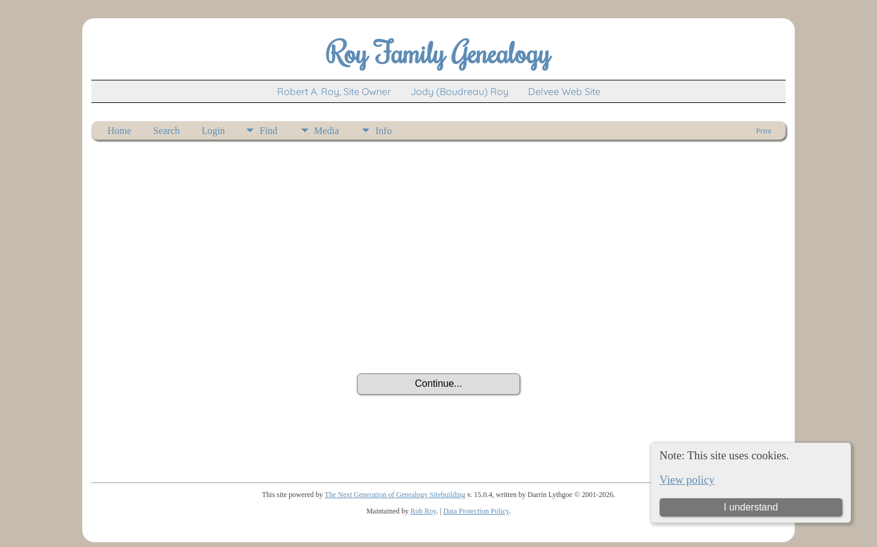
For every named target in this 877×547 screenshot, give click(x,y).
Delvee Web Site (564, 91)
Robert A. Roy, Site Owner (334, 91)
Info (383, 130)
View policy (687, 479)
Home (119, 130)
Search (166, 130)
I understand (751, 507)
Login (213, 130)
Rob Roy (423, 511)
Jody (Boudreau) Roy (459, 91)
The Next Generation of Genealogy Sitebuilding (395, 494)
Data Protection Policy (476, 511)
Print (763, 130)
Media (326, 130)
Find (268, 130)
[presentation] (438, 340)
